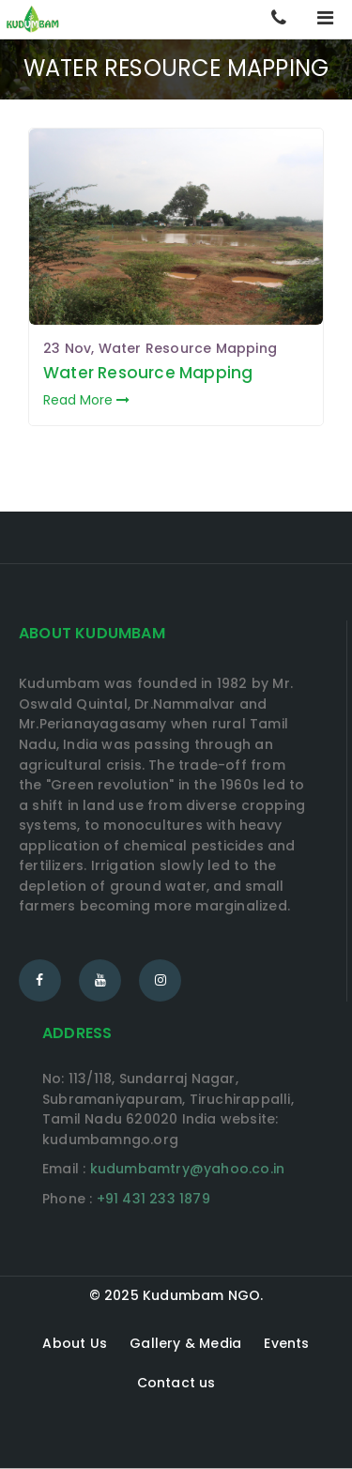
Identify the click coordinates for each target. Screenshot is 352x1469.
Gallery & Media (185, 1343)
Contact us (176, 1382)
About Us (74, 1343)
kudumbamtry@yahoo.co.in (187, 1168)
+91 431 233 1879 (153, 1198)
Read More (86, 399)
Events (286, 1343)
